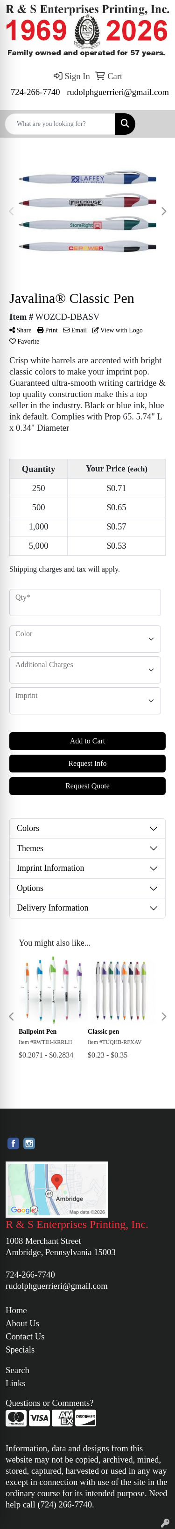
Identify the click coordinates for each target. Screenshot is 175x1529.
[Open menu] (156, 124)
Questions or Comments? (50, 1403)
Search (17, 1370)
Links (16, 1383)
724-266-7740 (35, 92)
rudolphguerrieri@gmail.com (118, 92)
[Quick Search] (60, 124)
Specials (20, 1349)
